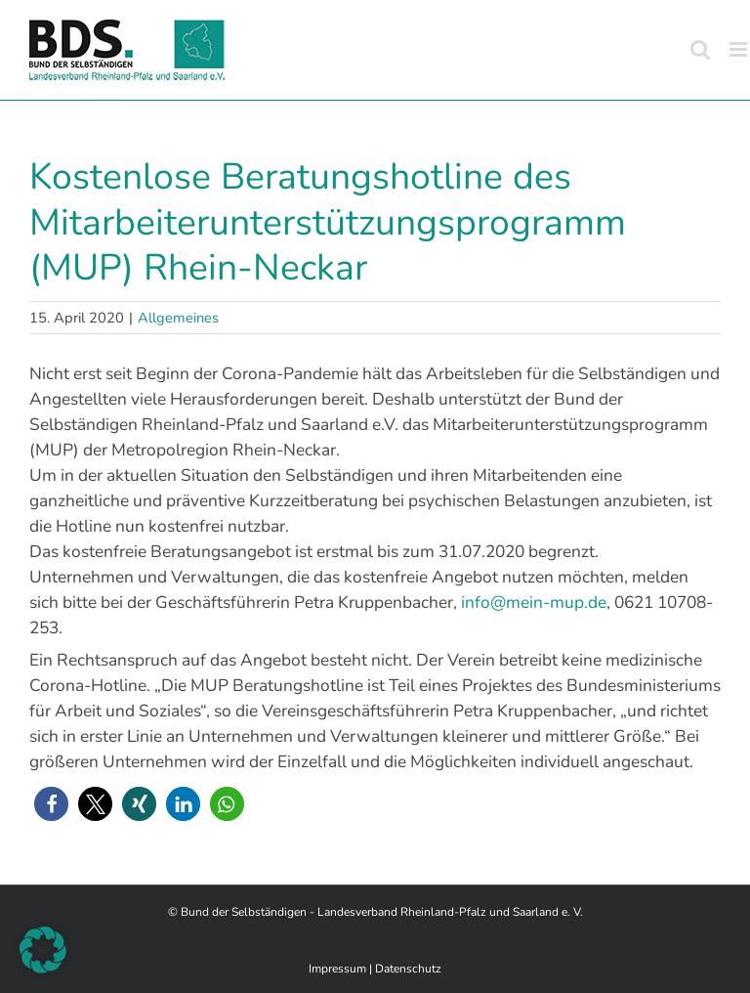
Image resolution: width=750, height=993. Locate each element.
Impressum (337, 968)
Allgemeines (178, 317)
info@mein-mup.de (533, 602)
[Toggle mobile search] (700, 49)
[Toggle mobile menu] (739, 49)
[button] (51, 804)
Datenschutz (408, 968)
